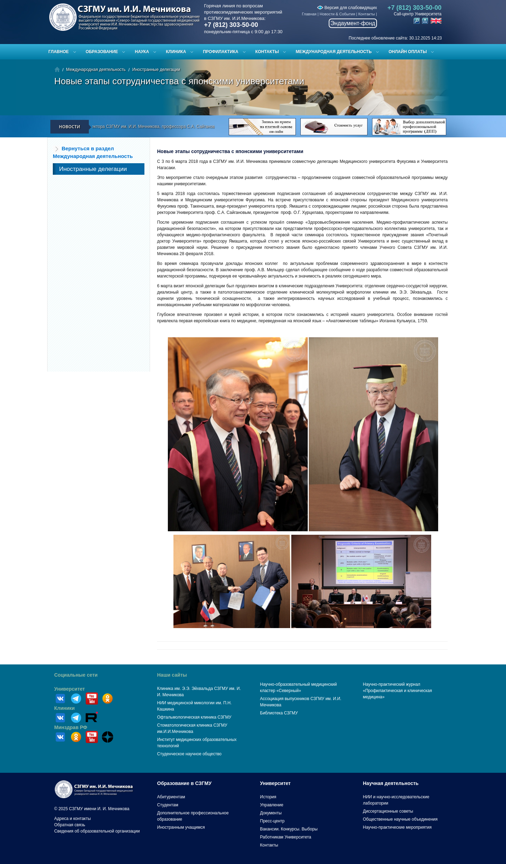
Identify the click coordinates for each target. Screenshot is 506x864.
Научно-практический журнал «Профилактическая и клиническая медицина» (397, 690)
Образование (102, 51)
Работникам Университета (286, 837)
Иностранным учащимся (181, 827)
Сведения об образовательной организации (97, 831)
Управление (272, 804)
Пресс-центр (272, 821)
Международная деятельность (334, 51)
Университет (69, 689)
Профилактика (220, 51)
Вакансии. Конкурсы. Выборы (289, 829)
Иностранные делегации (156, 69)
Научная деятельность (391, 783)
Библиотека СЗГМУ (279, 713)
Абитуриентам (171, 796)
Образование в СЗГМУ (184, 783)
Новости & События (337, 14)
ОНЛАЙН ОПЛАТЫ (408, 51)
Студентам (167, 804)
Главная (309, 14)
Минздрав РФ (70, 727)
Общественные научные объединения (400, 819)
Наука (142, 51)
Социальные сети (76, 675)
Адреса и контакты (72, 818)
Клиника (176, 51)
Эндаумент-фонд (352, 23)
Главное (59, 51)
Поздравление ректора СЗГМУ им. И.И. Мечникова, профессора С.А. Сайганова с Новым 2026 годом (165, 126)
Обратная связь (69, 824)
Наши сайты (172, 675)
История (268, 796)
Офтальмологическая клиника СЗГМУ (194, 717)
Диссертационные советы (388, 811)
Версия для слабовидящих (347, 7)
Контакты (366, 14)
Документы (271, 813)
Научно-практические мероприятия (397, 827)
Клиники (64, 708)
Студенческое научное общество (189, 753)
